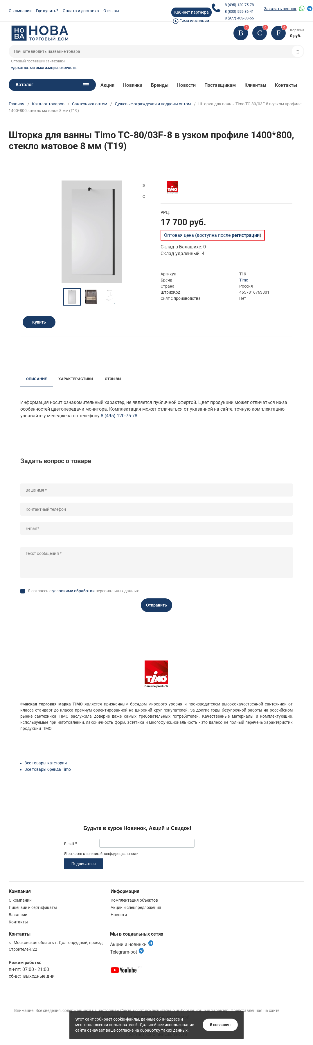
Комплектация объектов (134, 900)
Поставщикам (220, 85)
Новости (186, 85)
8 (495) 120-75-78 (239, 5)
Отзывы (111, 10)
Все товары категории (45, 763)
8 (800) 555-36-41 (239, 11)
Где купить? (47, 10)
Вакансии (18, 914)
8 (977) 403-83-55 (239, 18)
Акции (107, 85)
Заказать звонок (280, 8)
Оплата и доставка (81, 10)
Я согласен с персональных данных (83, 591)
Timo (243, 280)
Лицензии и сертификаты (33, 907)
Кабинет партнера (191, 12)
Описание (36, 379)
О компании (20, 10)
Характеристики (75, 379)
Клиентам (255, 85)
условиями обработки (73, 591)
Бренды (159, 85)
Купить (39, 322)
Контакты (286, 85)
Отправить (156, 605)
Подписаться (83, 863)
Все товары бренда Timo (47, 769)
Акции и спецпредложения (136, 907)
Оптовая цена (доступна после (212, 235)
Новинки (132, 85)
